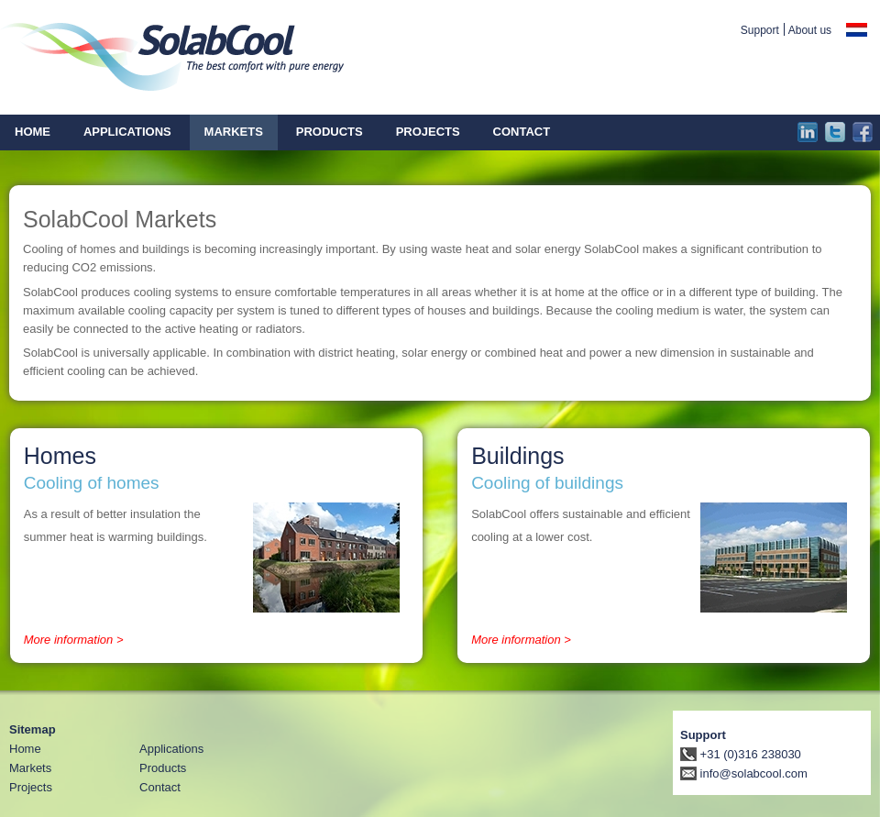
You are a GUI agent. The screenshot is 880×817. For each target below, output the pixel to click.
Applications (171, 749)
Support (760, 30)
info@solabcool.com (744, 773)
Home (25, 749)
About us (809, 30)
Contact (160, 787)
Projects (30, 787)
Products (162, 768)
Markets (30, 768)
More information (69, 639)
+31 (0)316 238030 (740, 754)
